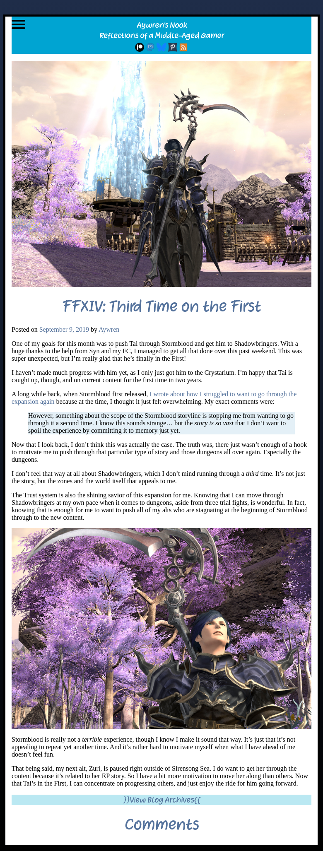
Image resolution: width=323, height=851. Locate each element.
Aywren (109, 329)
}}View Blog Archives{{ (161, 800)
